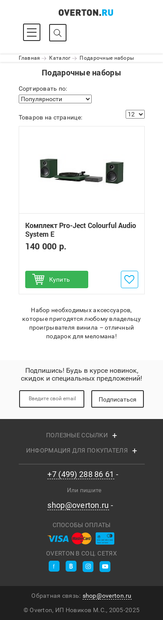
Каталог (59, 58)
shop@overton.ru (78, 505)
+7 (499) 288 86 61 (80, 474)
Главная (29, 58)
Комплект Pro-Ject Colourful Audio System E (80, 229)
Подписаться (117, 399)
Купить (59, 279)
